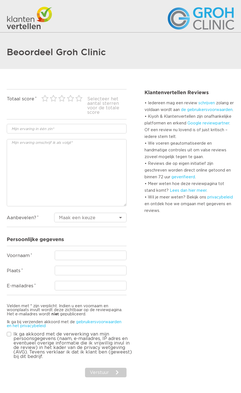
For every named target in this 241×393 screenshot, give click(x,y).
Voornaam (18, 255)
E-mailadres (20, 286)
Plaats (13, 271)
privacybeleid (220, 197)
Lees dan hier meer (188, 191)
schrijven (206, 103)
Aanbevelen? (21, 218)
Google (194, 123)
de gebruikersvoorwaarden (207, 110)
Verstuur (99, 372)
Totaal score (20, 99)
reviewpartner (216, 123)
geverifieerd (183, 177)
